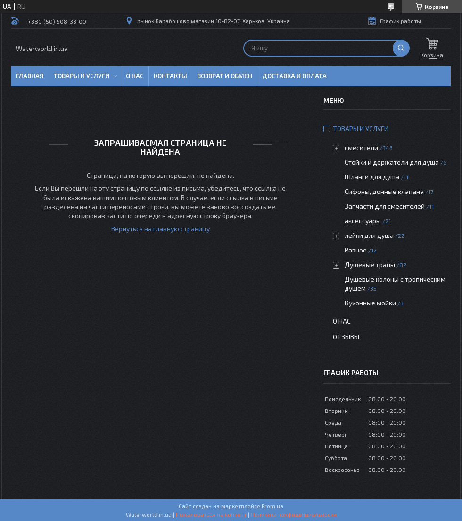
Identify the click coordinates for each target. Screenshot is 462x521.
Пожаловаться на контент (211, 514)
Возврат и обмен (224, 76)
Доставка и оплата (294, 76)
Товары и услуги (81, 76)
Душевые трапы (370, 264)
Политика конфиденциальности (294, 514)
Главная (30, 76)
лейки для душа (369, 235)
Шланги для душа (372, 177)
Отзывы (346, 337)
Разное (356, 250)
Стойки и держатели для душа (392, 162)
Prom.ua (272, 506)
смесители (361, 147)
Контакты (170, 76)
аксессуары (363, 221)
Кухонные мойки (370, 303)
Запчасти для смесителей (385, 206)
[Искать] (401, 48)
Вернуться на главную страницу (160, 229)
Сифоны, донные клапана (384, 191)
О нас (135, 76)
